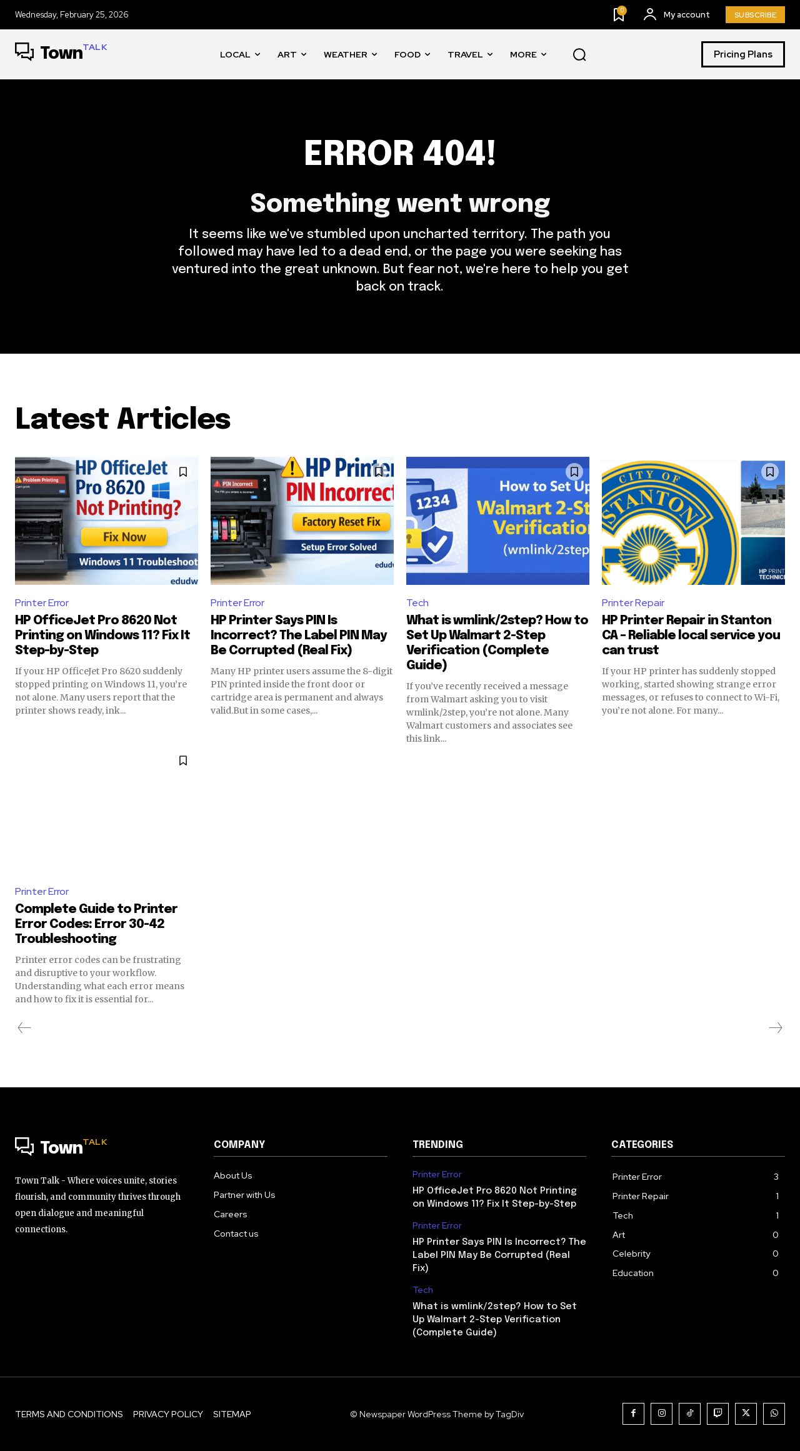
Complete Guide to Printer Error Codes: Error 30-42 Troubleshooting (96, 924)
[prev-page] (24, 1028)
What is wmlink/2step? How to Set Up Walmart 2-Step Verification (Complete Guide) (494, 1320)
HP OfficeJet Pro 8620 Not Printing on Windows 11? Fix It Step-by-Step (102, 635)
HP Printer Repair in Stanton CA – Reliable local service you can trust (691, 635)
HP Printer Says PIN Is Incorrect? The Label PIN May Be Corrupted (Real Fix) (299, 635)
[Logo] (61, 54)
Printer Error (42, 602)
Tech (417, 602)
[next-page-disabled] (775, 1028)
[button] (579, 55)
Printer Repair (633, 602)
